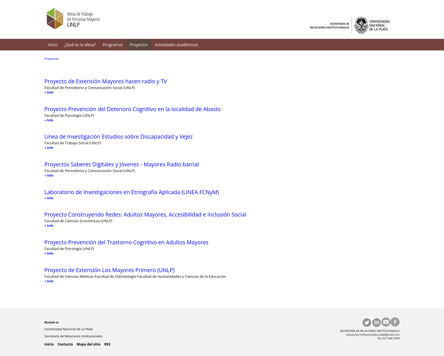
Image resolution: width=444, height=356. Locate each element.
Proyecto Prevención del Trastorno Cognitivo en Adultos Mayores (126, 242)
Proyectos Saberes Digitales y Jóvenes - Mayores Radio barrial (121, 164)
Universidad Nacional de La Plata (69, 329)
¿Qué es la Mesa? (80, 44)
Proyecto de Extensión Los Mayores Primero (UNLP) (109, 270)
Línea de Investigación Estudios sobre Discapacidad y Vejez (118, 136)
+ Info (49, 92)
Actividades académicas (176, 44)
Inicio (53, 44)
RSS (107, 344)
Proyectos (139, 44)
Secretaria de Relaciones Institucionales (73, 336)
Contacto (65, 344)
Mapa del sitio (89, 344)
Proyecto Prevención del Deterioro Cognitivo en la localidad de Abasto (132, 109)
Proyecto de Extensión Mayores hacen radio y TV (105, 81)
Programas (113, 44)
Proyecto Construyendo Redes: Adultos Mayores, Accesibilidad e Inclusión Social (145, 214)
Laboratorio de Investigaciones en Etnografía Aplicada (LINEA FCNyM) (131, 192)
